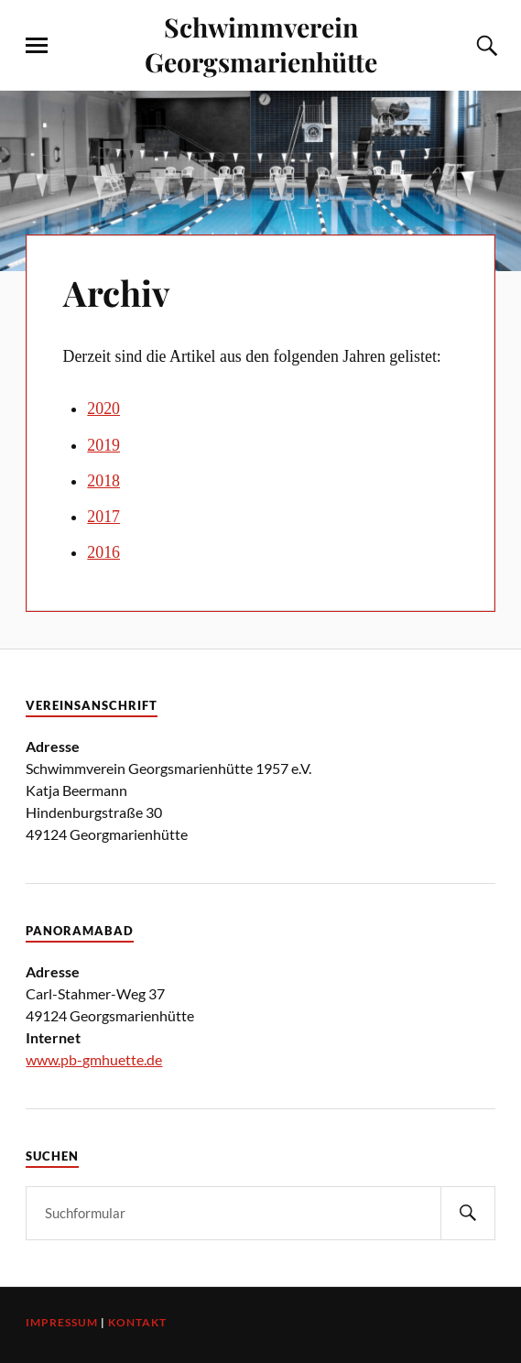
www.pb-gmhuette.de (94, 1059)
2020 (103, 408)
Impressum (62, 1322)
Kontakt (137, 1322)
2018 (103, 481)
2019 (103, 445)
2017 (103, 516)
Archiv (116, 292)
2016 (103, 552)
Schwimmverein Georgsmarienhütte (261, 44)
